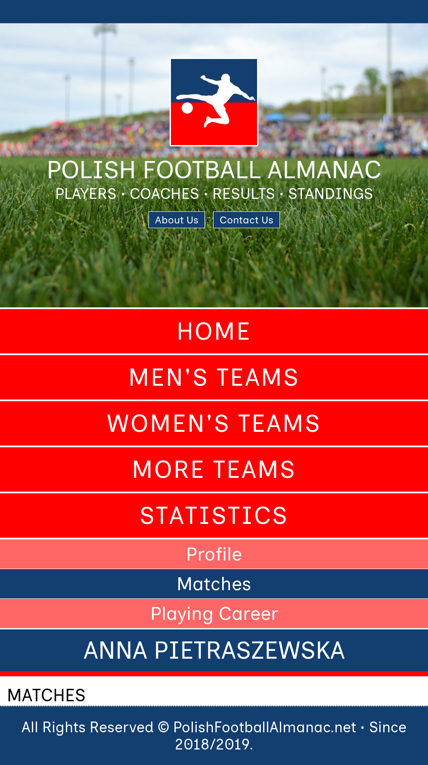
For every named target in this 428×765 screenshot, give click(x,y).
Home (214, 331)
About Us (176, 220)
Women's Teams (214, 423)
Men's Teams (214, 377)
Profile (214, 554)
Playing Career (214, 613)
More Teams (214, 469)
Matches (214, 584)
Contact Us (246, 220)
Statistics (214, 515)
